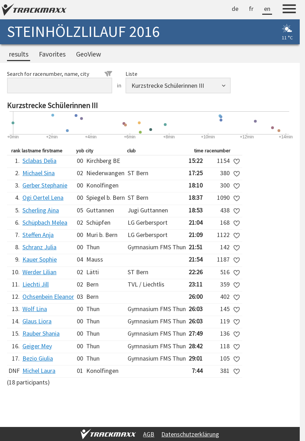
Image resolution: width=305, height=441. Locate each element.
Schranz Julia (39, 247)
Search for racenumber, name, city (59, 73)
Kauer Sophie (39, 259)
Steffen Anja (38, 235)
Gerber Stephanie (44, 185)
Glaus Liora (37, 321)
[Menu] (289, 10)
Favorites (52, 54)
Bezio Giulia (37, 358)
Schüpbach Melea (44, 222)
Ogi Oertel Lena (42, 197)
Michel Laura (38, 371)
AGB (148, 434)
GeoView (88, 54)
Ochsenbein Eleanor (48, 296)
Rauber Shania (41, 333)
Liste (131, 73)
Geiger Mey (37, 346)
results (18, 54)
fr (251, 9)
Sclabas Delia (39, 161)
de (235, 9)
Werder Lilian (39, 272)
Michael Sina (38, 173)
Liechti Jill (35, 284)
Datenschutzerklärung (190, 434)
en (267, 9)
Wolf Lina (34, 309)
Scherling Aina (40, 210)
